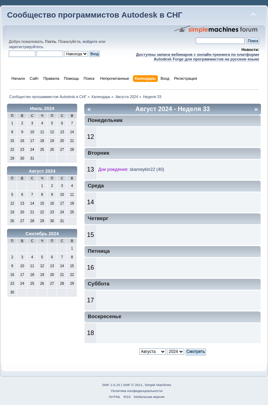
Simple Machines (158, 385)
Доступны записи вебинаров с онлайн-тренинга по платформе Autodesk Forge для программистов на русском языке (197, 56)
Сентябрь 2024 (42, 233)
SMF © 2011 (133, 385)
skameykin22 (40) (147, 169)
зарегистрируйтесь (26, 47)
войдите (90, 41)
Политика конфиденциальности (136, 391)
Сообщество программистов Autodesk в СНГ (94, 15)
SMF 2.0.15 (111, 385)
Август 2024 (42, 171)
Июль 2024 (42, 108)
